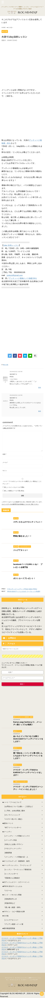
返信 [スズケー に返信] (39, 411)
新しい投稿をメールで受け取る (14, 491)
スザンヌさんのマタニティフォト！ (28, 522)
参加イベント (32, 977)
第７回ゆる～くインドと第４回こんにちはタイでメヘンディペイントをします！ (28, 755)
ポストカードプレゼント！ (24, 578)
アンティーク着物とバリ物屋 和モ (23, 278)
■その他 (5, 364)
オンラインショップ (20, 977)
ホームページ (8, 977)
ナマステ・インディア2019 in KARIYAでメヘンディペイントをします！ (27, 772)
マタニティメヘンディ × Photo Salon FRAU (22, 589)
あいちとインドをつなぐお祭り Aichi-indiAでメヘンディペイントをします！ (28, 738)
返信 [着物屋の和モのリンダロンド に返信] (39, 387)
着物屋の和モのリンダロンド (5, 379)
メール (5, 462)
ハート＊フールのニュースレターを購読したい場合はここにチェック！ (22, 481)
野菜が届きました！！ (22, 536)
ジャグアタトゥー (20, 550)
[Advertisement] (22, 64)
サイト (5, 470)
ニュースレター (33, 979)
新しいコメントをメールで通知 (14, 487)
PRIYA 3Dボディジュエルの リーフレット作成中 (23, 591)
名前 (4, 454)
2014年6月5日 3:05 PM (16, 371)
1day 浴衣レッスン (11, 245)
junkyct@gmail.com (15, 275)
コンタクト (24, 979)
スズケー (5, 400)
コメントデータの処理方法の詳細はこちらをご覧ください (20, 504)
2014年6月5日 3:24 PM (16, 395)
